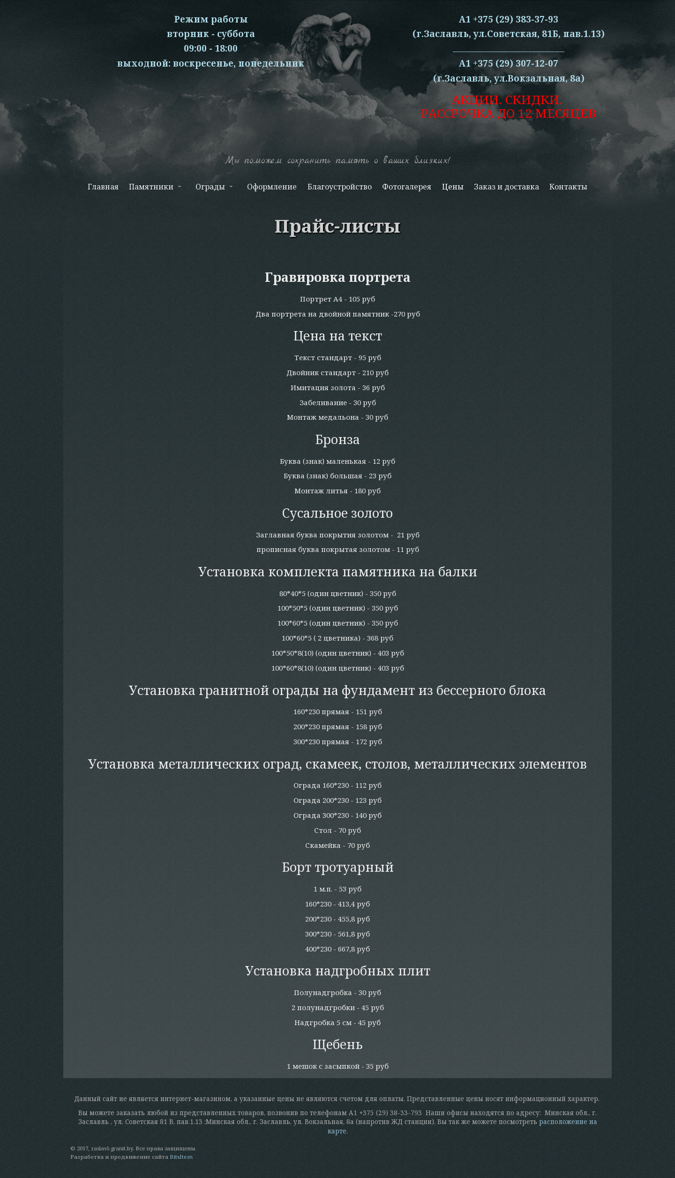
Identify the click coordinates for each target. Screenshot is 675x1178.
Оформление (272, 186)
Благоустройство (340, 186)
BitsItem (181, 1156)
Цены (453, 186)
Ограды (213, 188)
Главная (103, 186)
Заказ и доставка (506, 186)
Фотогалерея (406, 186)
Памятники (154, 188)
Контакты (568, 186)
